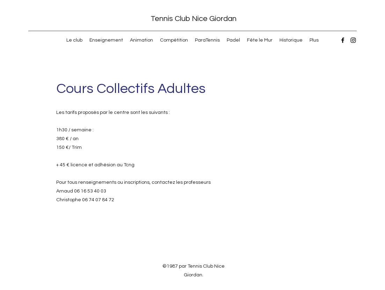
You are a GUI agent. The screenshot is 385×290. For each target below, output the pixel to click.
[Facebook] (342, 40)
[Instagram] (353, 40)
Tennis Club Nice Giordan (194, 19)
